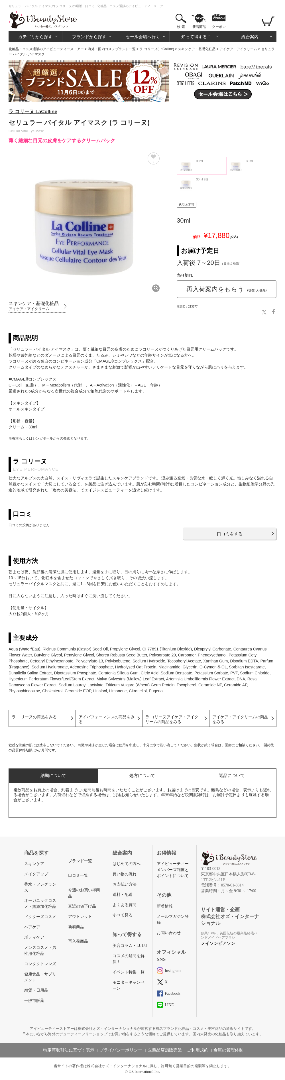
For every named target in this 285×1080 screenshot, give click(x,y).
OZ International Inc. (144, 1071)
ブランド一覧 (80, 861)
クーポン (219, 27)
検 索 (181, 27)
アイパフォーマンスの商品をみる (107, 719)
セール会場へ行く (143, 36)
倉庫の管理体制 (228, 1050)
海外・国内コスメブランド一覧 (112, 49)
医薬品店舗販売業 (165, 1050)
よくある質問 (125, 905)
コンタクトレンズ (40, 964)
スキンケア (34, 864)
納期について (53, 775)
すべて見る (123, 915)
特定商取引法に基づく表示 (68, 1050)
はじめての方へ (127, 864)
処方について (142, 775)
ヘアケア (32, 927)
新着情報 (165, 906)
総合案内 (249, 36)
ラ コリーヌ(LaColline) (156, 49)
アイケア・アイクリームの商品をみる (240, 719)
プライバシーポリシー (120, 1050)
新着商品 (199, 27)
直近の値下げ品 (82, 906)
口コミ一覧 (78, 875)
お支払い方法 (125, 884)
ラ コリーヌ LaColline (33, 111)
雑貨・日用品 (36, 990)
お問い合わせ (169, 933)
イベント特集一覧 (128, 972)
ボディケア (34, 937)
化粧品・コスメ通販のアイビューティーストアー (46, 49)
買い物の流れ (125, 874)
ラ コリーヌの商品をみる (34, 717)
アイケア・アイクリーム (238, 49)
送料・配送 (123, 894)
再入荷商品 (78, 941)
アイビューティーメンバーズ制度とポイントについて (173, 870)
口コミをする (230, 533)
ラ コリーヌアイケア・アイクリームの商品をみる (171, 719)
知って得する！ (196, 36)
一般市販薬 (34, 1000)
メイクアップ (36, 874)
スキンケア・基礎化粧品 (196, 49)
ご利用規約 (197, 1050)
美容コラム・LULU (130, 945)
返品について (232, 775)
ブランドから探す (89, 36)
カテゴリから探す (35, 36)
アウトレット (80, 916)
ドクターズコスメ (40, 917)
